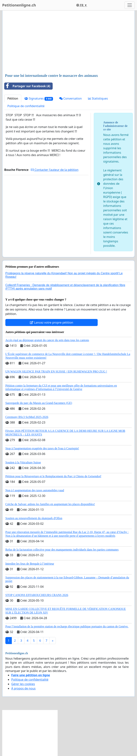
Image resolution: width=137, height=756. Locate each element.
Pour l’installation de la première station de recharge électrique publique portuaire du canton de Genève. (67, 626)
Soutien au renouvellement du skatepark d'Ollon (33, 518)
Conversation (70, 98)
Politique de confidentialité (25, 106)
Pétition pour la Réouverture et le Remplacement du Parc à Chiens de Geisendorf (53, 476)
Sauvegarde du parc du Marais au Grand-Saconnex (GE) (38, 403)
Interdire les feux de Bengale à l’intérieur (29, 563)
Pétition (12, 98)
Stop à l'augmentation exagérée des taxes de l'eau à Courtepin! (42, 448)
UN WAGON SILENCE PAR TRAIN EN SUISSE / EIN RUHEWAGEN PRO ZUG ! (56, 371)
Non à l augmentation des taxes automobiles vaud (34, 490)
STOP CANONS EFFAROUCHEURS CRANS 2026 (36, 595)
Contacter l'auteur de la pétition (54, 170)
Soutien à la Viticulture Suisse (23, 462)
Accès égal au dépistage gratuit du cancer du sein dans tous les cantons (47, 340)
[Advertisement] (68, 42)
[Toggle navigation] (129, 5)
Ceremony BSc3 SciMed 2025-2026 (26, 417)
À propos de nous (23, 688)
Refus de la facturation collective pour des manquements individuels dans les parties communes (62, 549)
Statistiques (98, 98)
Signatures (38, 98)
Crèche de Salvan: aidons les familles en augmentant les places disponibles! (50, 504)
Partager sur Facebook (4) (27, 86)
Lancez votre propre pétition (51, 322)
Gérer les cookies (23, 684)
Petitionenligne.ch (19, 5)
